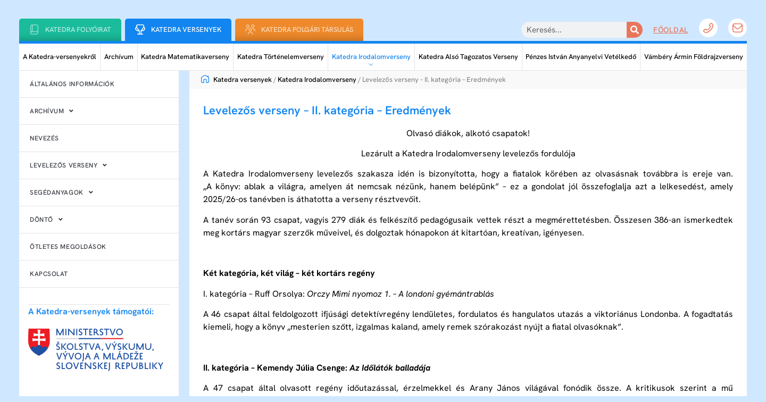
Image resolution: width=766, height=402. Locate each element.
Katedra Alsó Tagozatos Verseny (468, 56)
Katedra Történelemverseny (280, 56)
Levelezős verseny (68, 165)
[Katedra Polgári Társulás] (250, 29)
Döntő (46, 219)
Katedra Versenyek (186, 29)
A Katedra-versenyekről (59, 56)
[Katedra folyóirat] (34, 29)
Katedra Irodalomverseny (371, 56)
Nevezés (44, 138)
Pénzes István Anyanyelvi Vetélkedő (581, 56)
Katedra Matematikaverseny (185, 56)
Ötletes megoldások (68, 246)
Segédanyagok (61, 192)
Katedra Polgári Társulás (307, 29)
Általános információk (72, 84)
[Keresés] (635, 30)
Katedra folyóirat (78, 29)
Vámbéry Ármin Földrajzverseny (693, 56)
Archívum (119, 56)
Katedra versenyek (236, 79)
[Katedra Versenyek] (140, 29)
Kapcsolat (49, 274)
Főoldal (670, 30)
